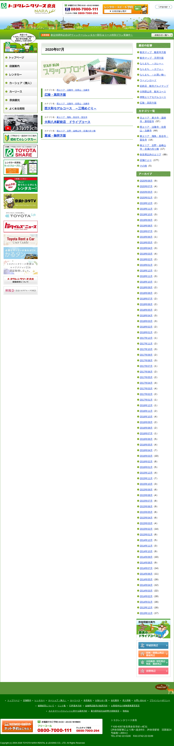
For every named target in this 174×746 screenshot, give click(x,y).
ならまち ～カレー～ (152, 63)
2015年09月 (146, 489)
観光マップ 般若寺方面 (153, 52)
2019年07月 (146, 231)
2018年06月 (146, 304)
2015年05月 (146, 512)
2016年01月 (146, 467)
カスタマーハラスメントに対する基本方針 (68, 711)
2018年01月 (146, 332)
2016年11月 (146, 411)
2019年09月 (146, 220)
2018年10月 (146, 281)
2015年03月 (146, 523)
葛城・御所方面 (55, 135)
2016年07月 (146, 433)
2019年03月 (146, 253)
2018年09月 (146, 287)
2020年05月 (146, 192)
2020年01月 (146, 197)
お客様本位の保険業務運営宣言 (125, 705)
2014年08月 (146, 562)
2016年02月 (146, 461)
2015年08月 (146, 495)
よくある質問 (20, 108)
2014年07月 (146, 568)
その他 (143, 165)
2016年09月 (146, 422)
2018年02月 (146, 326)
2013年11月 (146, 613)
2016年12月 (146, 405)
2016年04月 (146, 450)
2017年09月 (146, 354)
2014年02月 (146, 596)
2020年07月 (146, 186)
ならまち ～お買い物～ (153, 74)
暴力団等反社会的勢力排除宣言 (105, 711)
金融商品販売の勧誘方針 (96, 705)
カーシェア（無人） (20, 83)
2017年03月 (146, 388)
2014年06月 (146, 573)
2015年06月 (146, 506)
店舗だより (146, 160)
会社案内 (115, 700)
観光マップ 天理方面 (152, 57)
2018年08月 (146, 293)
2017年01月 (146, 399)
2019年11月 (146, 208)
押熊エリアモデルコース (153, 97)
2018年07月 (146, 298)
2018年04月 (146, 315)
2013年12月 (146, 607)
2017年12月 (146, 338)
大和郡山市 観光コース (153, 91)
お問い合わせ (140, 700)
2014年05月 (146, 579)
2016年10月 (146, 416)
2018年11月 (146, 276)
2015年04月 (146, 517)
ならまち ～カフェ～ (152, 69)
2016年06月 (146, 439)
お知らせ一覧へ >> (162, 35)
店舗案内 (20, 66)
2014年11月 (146, 545)
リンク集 (62, 705)
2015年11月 (146, 478)
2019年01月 (146, 265)
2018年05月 (146, 310)
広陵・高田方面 (55, 94)
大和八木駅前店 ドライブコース (67, 122)
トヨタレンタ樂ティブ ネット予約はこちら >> (17, 726)
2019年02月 (146, 259)
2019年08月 (146, 225)
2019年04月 (146, 248)
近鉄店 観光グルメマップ (154, 86)
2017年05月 (146, 377)
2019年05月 (146, 242)
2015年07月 (146, 500)
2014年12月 (146, 540)
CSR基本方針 (75, 705)
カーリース (20, 91)
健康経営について (46, 705)
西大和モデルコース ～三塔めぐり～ (70, 108)
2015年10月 (146, 484)
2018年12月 (146, 270)
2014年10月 (146, 551)
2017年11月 (146, 343)
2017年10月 (146, 349)
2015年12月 (146, 472)
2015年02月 (146, 529)
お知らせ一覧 (101, 700)
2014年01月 (146, 602)
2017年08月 (146, 360)
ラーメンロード (148, 80)
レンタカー (20, 74)
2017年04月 (146, 383)
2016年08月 (146, 427)
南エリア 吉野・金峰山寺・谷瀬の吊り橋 (76, 131)
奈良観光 (20, 100)
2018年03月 (146, 321)
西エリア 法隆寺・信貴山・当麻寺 (73, 90)
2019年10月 (146, 214)
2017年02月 (146, 394)
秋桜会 (126, 711)
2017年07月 (146, 366)
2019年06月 (146, 237)
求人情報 (126, 700)
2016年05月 (146, 444)
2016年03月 (146, 456)
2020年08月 (146, 180)
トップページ (20, 57)
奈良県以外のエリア (150, 154)
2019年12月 (146, 203)
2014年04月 (146, 585)
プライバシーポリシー (160, 700)
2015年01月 (146, 534)
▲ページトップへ (164, 689)
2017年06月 (146, 371)
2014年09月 (146, 557)
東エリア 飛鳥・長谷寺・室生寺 (72, 117)
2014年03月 (146, 590)
